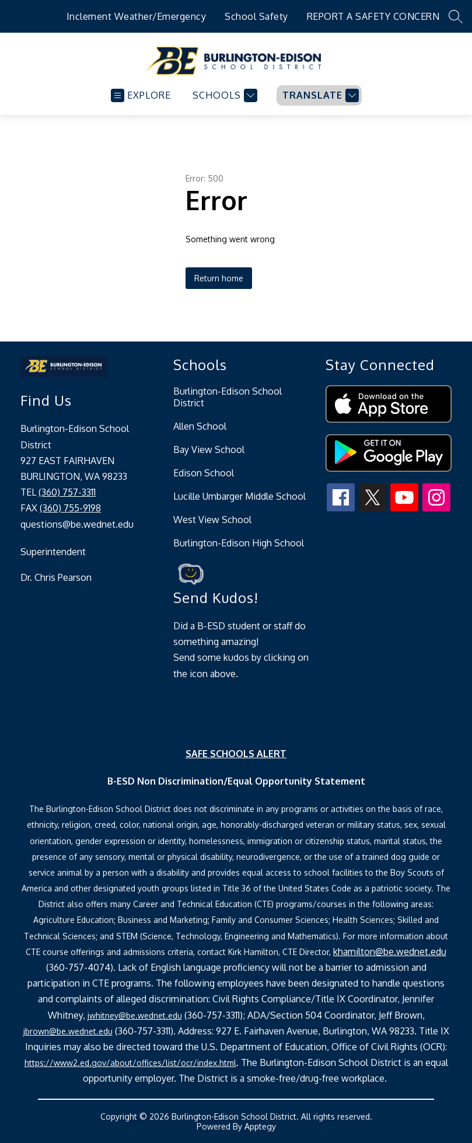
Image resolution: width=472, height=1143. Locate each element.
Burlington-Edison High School (238, 543)
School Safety (256, 16)
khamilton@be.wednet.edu (389, 951)
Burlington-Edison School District (227, 397)
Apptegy (260, 1126)
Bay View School (208, 449)
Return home (218, 278)
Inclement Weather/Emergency (137, 16)
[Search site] (456, 16)
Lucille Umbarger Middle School (239, 496)
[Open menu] (141, 95)
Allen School (199, 426)
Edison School (203, 473)
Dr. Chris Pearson (56, 577)
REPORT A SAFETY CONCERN (373, 16)
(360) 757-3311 (67, 492)
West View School (212, 519)
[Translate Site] (319, 95)
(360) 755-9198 (70, 508)
